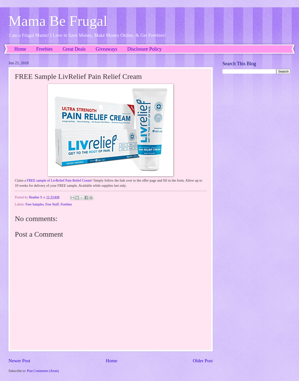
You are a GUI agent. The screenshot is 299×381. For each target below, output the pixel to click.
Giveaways (106, 49)
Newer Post (19, 360)
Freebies (44, 49)
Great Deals (74, 49)
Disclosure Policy (144, 49)
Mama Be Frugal (58, 21)
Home (20, 49)
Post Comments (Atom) (43, 371)
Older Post (203, 360)
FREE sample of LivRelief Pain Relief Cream (59, 180)
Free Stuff (52, 204)
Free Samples (35, 204)
